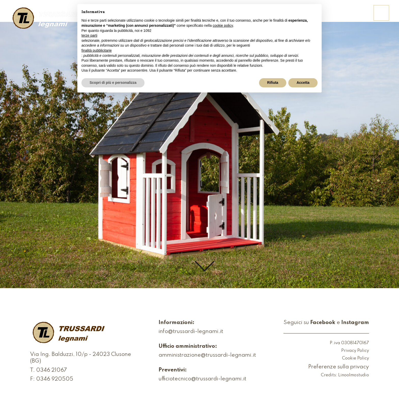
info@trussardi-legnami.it (191, 331)
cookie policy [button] (223, 25)
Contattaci (350, 16)
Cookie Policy (355, 358)
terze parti (89, 35)
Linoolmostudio (353, 375)
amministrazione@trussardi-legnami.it (207, 355)
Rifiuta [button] (272, 83)
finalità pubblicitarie (96, 50)
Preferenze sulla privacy (338, 367)
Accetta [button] (302, 83)
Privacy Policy (355, 351)
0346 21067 (51, 370)
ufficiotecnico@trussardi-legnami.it (202, 379)
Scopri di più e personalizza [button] (113, 83)
